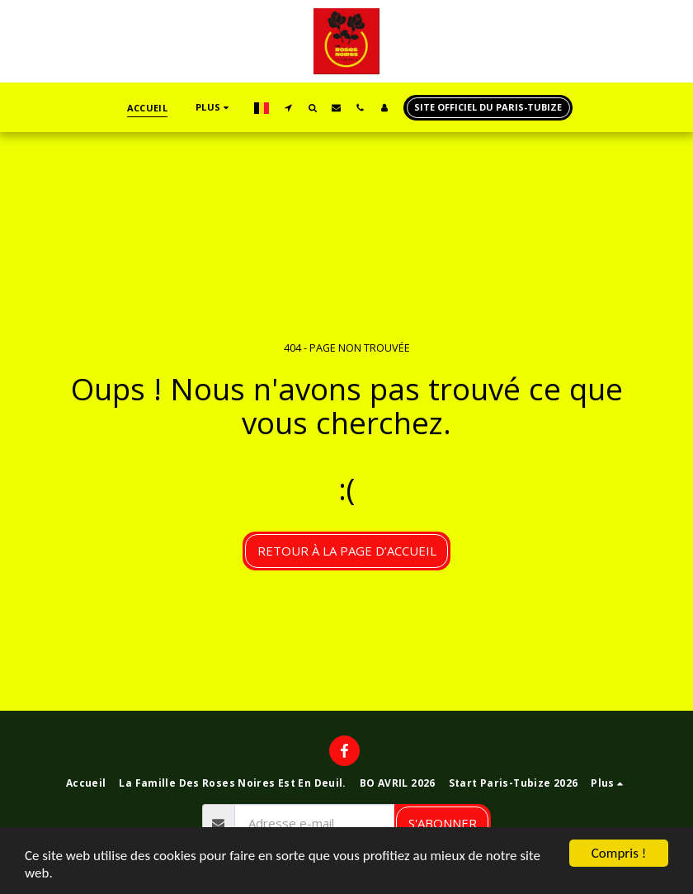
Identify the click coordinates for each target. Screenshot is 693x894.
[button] (288, 107)
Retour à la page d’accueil (346, 550)
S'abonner (442, 823)
